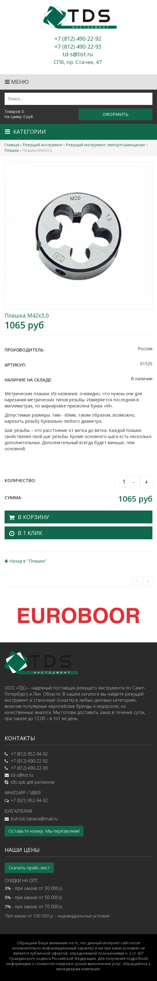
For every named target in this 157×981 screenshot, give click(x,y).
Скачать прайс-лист (29, 868)
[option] (78, 614)
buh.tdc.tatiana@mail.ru (34, 819)
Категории (25, 131)
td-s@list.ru (22, 775)
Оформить (116, 114)
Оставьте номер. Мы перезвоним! (44, 831)
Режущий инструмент (42, 144)
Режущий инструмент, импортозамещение (105, 144)
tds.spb (18, 782)
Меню (17, 81)
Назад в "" (26, 561)
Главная (12, 144)
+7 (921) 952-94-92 (29, 800)
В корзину (33, 517)
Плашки (12, 150)
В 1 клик (30, 533)
